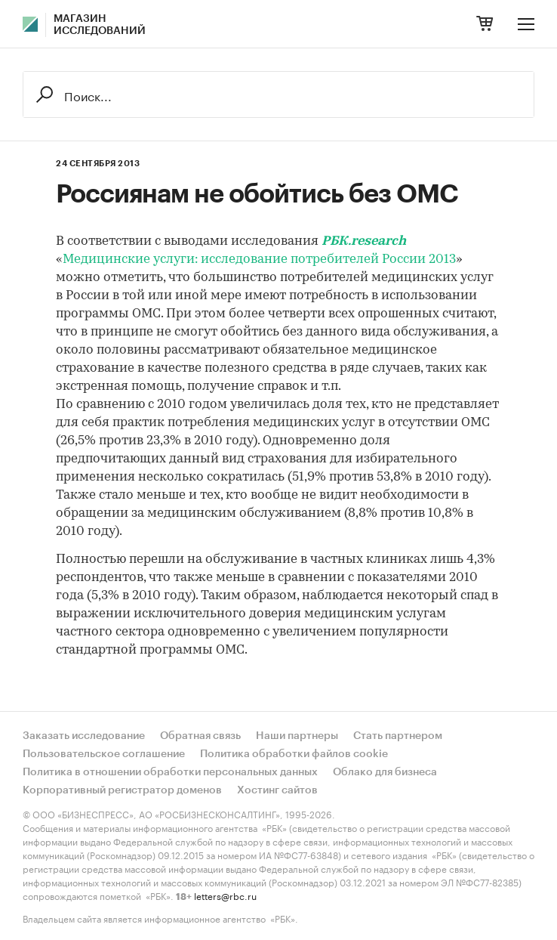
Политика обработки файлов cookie (294, 754)
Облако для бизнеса (385, 772)
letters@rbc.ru (225, 895)
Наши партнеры (297, 736)
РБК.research (364, 241)
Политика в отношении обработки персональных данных (170, 772)
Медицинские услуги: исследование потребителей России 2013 (259, 259)
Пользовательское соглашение (104, 754)
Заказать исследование (84, 736)
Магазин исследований (100, 25)
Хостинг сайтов (277, 790)
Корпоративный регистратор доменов (122, 790)
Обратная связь (200, 736)
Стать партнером (397, 736)
